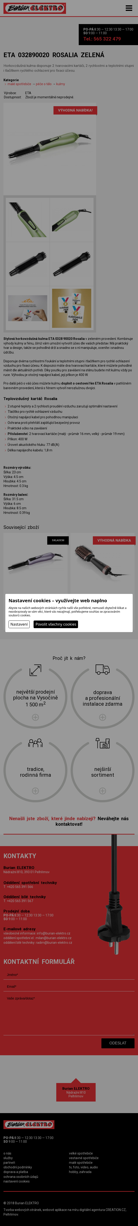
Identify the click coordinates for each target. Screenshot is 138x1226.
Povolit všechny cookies (55, 624)
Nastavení (19, 624)
